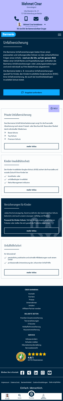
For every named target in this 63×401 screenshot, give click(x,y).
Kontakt (31, 294)
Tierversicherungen (31, 321)
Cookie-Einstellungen (40, 382)
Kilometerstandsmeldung (31, 345)
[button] (31, 25)
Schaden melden (31, 342)
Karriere (31, 297)
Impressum (5, 382)
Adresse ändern (31, 339)
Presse (31, 300)
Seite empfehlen (55, 382)
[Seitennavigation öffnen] (59, 34)
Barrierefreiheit (26, 382)
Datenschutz (15, 382)
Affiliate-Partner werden (31, 308)
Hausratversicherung (31, 330)
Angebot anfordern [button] (31, 92)
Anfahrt (32, 306)
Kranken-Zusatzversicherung (31, 318)
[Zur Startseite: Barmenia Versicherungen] (8, 35)
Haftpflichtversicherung (31, 327)
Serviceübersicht (31, 348)
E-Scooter (31, 324)
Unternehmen (31, 303)
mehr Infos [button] (31, 146)
